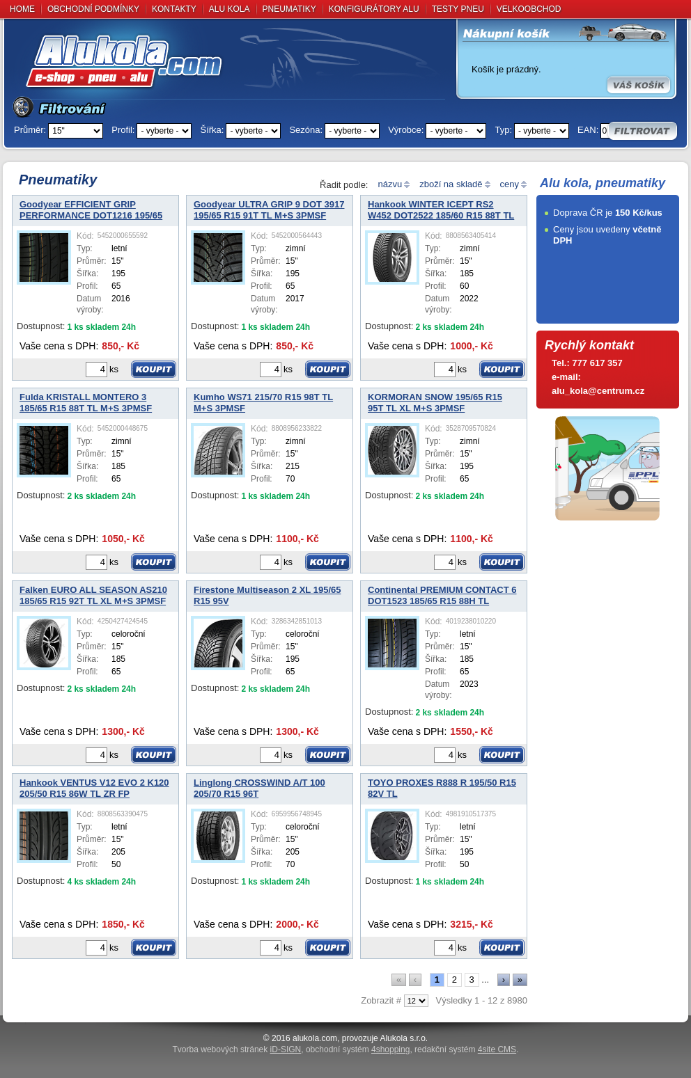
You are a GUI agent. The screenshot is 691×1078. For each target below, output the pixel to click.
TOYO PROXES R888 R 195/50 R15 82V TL (442, 788)
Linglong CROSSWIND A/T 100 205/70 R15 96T (259, 788)
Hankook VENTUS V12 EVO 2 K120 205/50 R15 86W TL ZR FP (94, 788)
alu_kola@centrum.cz (598, 391)
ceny (509, 184)
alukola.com (315, 1038)
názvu (390, 184)
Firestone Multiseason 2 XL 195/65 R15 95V (267, 595)
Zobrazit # (381, 1000)
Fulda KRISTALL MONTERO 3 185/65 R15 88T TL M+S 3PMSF (86, 402)
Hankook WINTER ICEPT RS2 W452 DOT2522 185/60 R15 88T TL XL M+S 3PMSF (441, 211)
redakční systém (465, 1049)
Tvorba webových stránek (237, 1049)
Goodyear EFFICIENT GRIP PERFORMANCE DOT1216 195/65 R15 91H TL (91, 211)
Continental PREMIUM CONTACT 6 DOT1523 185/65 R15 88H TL (442, 595)
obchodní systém (358, 1049)
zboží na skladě (450, 184)
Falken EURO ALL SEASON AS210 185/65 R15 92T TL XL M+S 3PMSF (93, 595)
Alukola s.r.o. (404, 1038)
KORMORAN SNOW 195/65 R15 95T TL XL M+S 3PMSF (435, 402)
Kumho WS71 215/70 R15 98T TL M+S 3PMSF (263, 402)
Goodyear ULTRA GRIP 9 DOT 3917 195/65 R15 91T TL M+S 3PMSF (269, 210)
